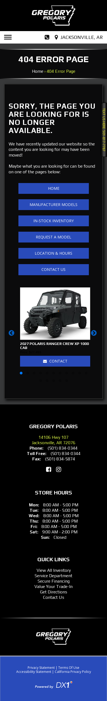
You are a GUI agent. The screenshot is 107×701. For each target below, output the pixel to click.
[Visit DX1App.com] (53, 684)
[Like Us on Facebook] (48, 469)
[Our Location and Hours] (79, 37)
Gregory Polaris (53, 426)
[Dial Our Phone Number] (47, 37)
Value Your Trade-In (53, 586)
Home (37, 71)
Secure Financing (54, 581)
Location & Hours (53, 253)
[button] (12, 335)
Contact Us (53, 269)
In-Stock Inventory (53, 220)
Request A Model (53, 237)
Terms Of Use (68, 667)
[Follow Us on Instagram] (58, 469)
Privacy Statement (41, 667)
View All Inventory (54, 570)
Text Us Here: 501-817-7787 (104, 129)
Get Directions (53, 591)
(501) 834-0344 (62, 448)
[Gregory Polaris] (53, 15)
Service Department (53, 575)
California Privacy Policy (73, 671)
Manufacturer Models (53, 204)
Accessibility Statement (33, 671)
